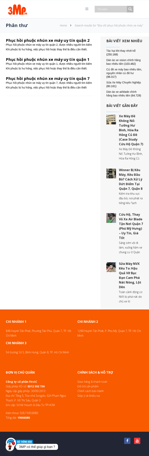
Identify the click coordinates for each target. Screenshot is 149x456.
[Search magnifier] (130, 9)
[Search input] (112, 9)
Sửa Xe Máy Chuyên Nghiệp (123, 82)
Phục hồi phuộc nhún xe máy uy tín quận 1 (47, 59)
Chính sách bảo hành (90, 391)
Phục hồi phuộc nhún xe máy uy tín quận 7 (47, 78)
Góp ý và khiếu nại (88, 395)
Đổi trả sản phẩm (88, 386)
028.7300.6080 (29, 413)
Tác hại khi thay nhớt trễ (121, 50)
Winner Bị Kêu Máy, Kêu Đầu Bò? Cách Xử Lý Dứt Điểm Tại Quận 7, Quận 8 (130, 179)
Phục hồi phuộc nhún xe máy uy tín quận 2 (47, 40)
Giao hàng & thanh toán (92, 381)
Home (63, 25)
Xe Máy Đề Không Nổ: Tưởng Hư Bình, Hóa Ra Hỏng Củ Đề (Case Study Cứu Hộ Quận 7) (131, 130)
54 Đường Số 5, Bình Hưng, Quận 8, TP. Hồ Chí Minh (37, 352)
